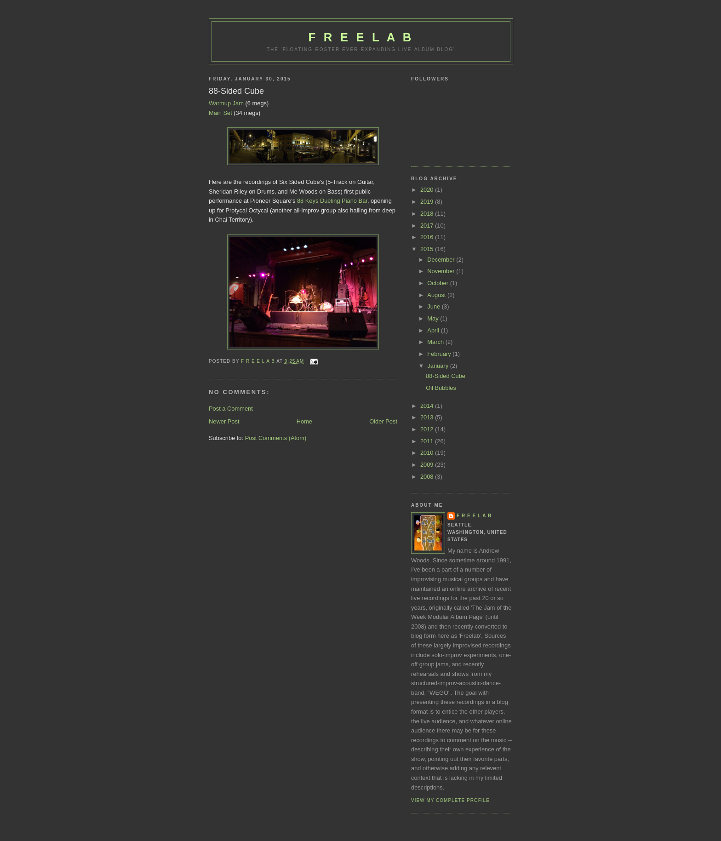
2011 (427, 441)
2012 (427, 429)
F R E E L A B (361, 37)
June (434, 306)
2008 (427, 476)
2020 (427, 189)
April (434, 330)
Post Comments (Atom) (276, 438)
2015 (427, 249)
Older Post (383, 421)
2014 (427, 405)
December (441, 259)
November (441, 271)
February (439, 353)
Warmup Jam (226, 103)
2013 (427, 417)
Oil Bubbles (441, 387)
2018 (427, 213)
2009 (427, 464)
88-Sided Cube (445, 375)
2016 (427, 237)
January (438, 365)
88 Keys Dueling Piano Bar (332, 200)
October (438, 283)
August (437, 295)
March (436, 341)
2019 (427, 201)
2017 (427, 225)
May (433, 318)
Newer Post (224, 421)
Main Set (220, 112)
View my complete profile (450, 800)
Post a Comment (231, 408)
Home (304, 421)
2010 (427, 452)
